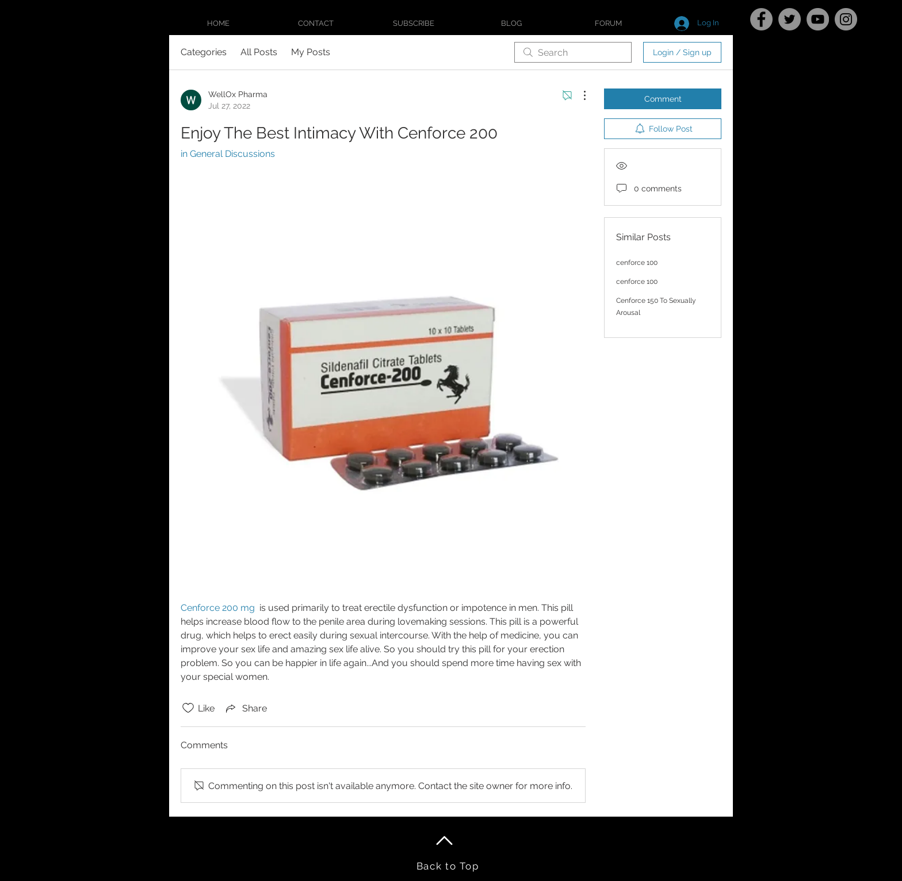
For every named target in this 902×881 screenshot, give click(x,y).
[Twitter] (789, 19)
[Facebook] (761, 19)
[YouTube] (818, 19)
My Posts (310, 52)
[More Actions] (579, 95)
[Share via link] (245, 708)
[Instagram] (846, 19)
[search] (573, 52)
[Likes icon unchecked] (188, 708)
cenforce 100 (637, 263)
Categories (204, 52)
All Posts (258, 52)
